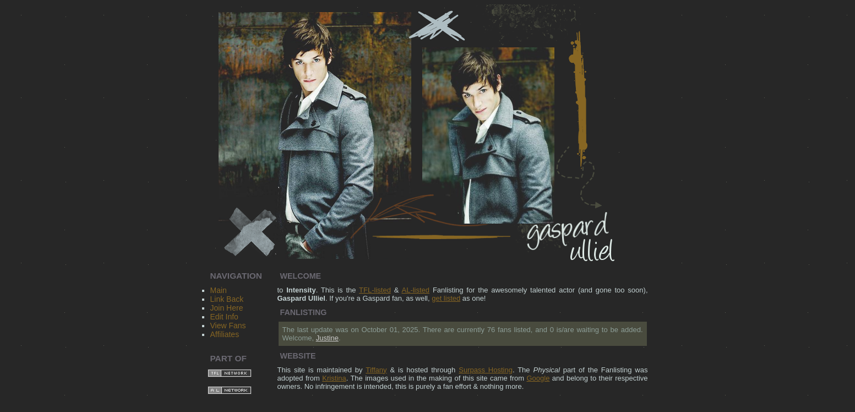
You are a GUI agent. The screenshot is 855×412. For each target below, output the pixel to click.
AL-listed (416, 290)
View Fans (228, 325)
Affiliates (224, 334)
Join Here (226, 307)
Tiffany (376, 370)
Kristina (334, 378)
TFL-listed (375, 290)
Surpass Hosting (486, 370)
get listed (446, 298)
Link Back (227, 299)
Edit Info (224, 316)
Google (538, 378)
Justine (327, 338)
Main (218, 290)
